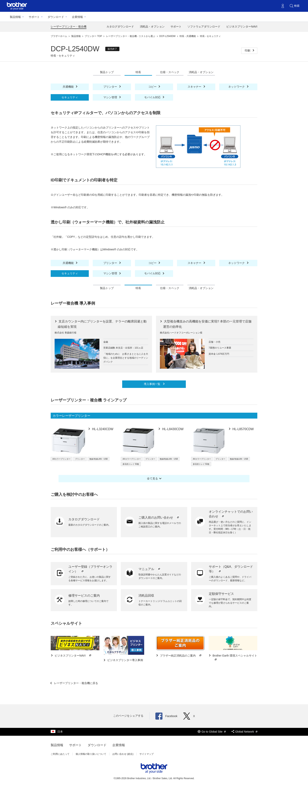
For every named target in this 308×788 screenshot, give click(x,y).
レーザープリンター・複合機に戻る (75, 683)
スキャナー (195, 86)
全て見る (152, 478)
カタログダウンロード (120, 26)
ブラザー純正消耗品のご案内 (180, 656)
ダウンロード (56, 16)
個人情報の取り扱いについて (91, 754)
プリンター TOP (94, 36)
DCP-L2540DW (167, 36)
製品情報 (15, 16)
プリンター (110, 86)
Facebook (166, 716)
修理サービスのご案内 (84, 595)
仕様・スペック (169, 72)
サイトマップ (146, 754)
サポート (34, 16)
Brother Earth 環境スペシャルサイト (234, 658)
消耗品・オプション (152, 26)
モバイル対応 (152, 97)
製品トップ (107, 72)
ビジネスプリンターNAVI (241, 26)
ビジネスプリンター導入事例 (124, 660)
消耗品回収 (146, 595)
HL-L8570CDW (243, 429)
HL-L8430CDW (172, 429)
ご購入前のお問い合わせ (159, 517)
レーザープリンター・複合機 (68, 26)
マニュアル (149, 569)
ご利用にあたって (60, 754)
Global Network (244, 731)
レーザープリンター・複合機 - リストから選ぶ (131, 36)
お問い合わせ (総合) (122, 754)
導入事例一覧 (152, 384)
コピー (152, 86)
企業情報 (77, 16)
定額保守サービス (221, 593)
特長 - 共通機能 (188, 36)
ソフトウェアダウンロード (203, 26)
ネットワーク (237, 86)
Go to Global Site (212, 731)
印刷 (248, 50)
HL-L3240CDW (102, 429)
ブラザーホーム (59, 36)
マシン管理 (110, 97)
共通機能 (68, 86)
